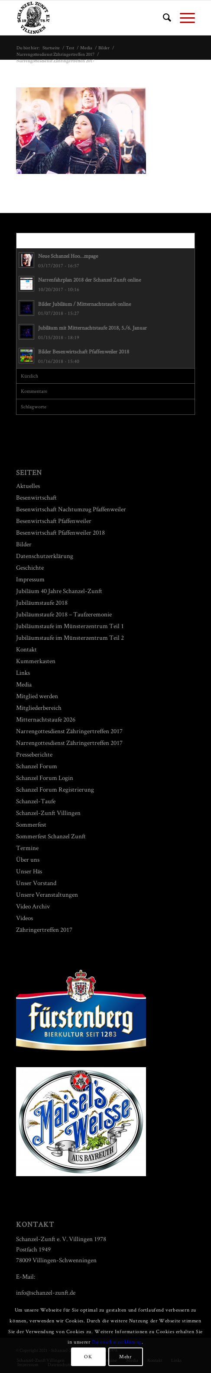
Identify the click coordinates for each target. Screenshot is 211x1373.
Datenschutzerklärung (44, 556)
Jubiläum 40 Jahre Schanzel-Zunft (59, 591)
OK (88, 1356)
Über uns (27, 859)
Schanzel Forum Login (44, 777)
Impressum (30, 579)
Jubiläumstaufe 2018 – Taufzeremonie (64, 614)
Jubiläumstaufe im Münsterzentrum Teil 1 (70, 626)
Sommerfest (31, 824)
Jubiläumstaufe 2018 (42, 602)
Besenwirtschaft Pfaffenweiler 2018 (60, 532)
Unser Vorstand (36, 883)
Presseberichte (34, 754)
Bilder (24, 544)
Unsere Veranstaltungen (47, 894)
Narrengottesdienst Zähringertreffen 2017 (69, 731)
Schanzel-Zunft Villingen (48, 812)
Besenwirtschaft (36, 497)
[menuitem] (162, 17)
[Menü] (183, 17)
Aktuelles (28, 485)
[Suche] (162, 17)
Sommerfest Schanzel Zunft (51, 836)
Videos (24, 918)
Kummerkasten (35, 661)
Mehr (125, 1356)
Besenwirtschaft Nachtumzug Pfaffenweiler (71, 509)
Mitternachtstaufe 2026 (45, 719)
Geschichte (30, 567)
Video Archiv (33, 906)
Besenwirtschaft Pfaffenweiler (53, 520)
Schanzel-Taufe (35, 801)
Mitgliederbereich (39, 707)
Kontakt (26, 649)
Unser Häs (29, 871)
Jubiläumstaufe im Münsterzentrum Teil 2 (70, 637)
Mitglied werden (37, 696)
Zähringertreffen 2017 (44, 929)
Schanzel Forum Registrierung (55, 789)
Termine (27, 848)
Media (24, 684)
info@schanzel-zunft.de (45, 1292)
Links (23, 672)
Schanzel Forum (36, 766)
